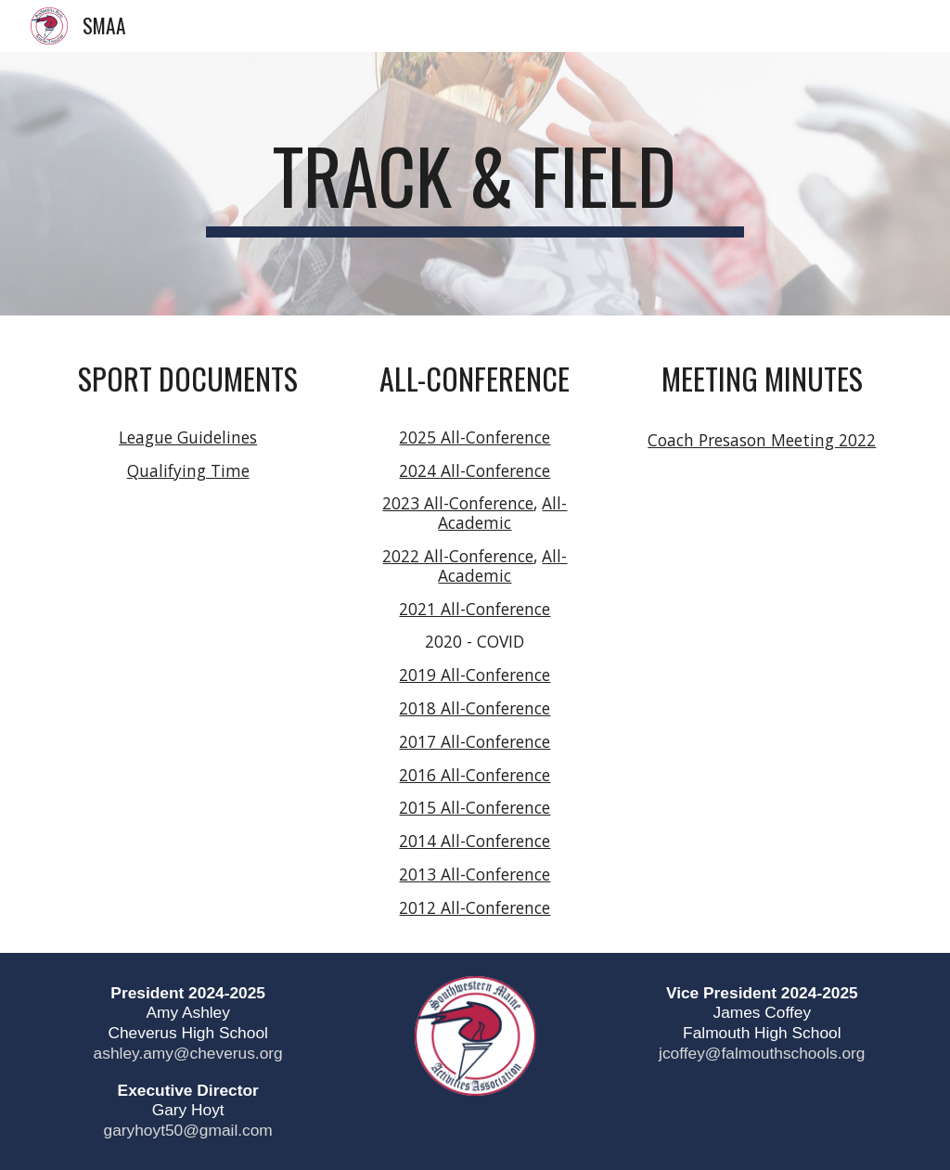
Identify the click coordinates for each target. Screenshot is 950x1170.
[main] (475, 183)
